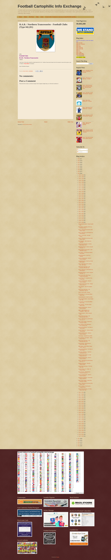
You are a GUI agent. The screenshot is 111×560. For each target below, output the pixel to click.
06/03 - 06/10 (81, 397)
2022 (79, 166)
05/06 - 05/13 (81, 405)
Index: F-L (78, 45)
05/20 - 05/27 (81, 401)
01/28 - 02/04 (81, 430)
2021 (79, 167)
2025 (79, 160)
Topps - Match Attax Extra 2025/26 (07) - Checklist (87, 108)
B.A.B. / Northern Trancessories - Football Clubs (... (84, 387)
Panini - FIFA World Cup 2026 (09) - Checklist (87, 78)
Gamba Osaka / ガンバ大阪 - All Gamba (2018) (84, 370)
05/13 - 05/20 (81, 403)
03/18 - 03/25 (81, 417)
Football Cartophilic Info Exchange (49, 6)
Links (42, 16)
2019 (79, 171)
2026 (79, 158)
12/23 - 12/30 (81, 176)
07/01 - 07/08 (81, 222)
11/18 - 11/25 (81, 185)
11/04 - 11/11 (81, 189)
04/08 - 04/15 (81, 412)
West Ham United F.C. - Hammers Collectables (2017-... (84, 352)
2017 (79, 438)
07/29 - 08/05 (81, 215)
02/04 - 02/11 (81, 428)
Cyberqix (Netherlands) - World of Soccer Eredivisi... (84, 259)
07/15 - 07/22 (81, 218)
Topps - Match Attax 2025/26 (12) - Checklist (87, 101)
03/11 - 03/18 (81, 419)
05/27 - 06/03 (81, 399)
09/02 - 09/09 (81, 206)
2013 (79, 445)
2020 (79, 169)
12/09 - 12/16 (81, 180)
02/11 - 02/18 (81, 427)
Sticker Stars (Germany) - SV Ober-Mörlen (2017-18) (85, 389)
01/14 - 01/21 (81, 434)
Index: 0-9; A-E (79, 42)
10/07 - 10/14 (81, 196)
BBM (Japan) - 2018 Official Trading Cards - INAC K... (85, 347)
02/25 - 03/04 (81, 423)
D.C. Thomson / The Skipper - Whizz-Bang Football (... (85, 338)
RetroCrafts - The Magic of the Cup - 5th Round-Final (85, 227)
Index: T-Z (78, 51)
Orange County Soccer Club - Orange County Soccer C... (85, 284)
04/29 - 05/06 (81, 406)
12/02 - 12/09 (81, 182)
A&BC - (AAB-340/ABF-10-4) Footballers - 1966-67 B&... (84, 311)
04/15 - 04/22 (81, 410)
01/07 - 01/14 (81, 436)
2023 (79, 164)
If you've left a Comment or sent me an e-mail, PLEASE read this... (60, 16)
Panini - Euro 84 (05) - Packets (84, 292)
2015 (79, 442)
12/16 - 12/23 (81, 178)
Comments (79, 151)
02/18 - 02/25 (81, 425)
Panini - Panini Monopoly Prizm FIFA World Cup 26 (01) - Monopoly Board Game (87, 87)
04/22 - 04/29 (81, 408)
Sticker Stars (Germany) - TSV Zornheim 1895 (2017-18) (84, 267)
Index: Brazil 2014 (79, 53)
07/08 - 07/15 (81, 220)
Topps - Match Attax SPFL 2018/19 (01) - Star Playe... (85, 264)
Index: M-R (78, 46)
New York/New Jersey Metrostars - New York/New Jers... (84, 325)
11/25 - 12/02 (81, 184)
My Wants (31, 16)
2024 (79, 162)
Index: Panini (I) (79, 47)
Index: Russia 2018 (80, 54)
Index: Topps (79, 52)
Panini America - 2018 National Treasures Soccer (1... (84, 372)
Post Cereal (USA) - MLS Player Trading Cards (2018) (84, 276)
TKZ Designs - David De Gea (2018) (85, 335)
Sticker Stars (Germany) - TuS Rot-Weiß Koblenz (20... (85, 244)
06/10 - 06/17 (81, 395)
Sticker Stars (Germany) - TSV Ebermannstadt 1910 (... (84, 316)
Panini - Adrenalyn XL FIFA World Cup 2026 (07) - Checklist (88, 71)
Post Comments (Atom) (27, 124)
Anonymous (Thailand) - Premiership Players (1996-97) (85, 378)
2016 (79, 440)
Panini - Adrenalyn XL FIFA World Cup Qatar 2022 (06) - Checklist (88, 130)
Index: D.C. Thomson (80, 44)
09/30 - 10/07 (81, 198)
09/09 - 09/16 (81, 204)
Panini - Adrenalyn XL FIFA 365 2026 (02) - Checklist (88, 93)
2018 (79, 173)
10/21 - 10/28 (81, 193)
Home (20, 16)
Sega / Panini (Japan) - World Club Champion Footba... (85, 322)
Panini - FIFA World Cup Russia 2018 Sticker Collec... (85, 230)
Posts (78, 149)
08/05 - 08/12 (81, 213)
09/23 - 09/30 (81, 200)
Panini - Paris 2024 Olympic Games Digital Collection (88, 138)
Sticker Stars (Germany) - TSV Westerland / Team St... (84, 290)
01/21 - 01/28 (81, 432)
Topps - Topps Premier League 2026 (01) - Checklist (87, 123)
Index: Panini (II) (79, 48)
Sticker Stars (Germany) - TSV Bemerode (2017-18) (84, 341)
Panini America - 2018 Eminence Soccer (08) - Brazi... (84, 344)
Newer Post (21, 122)
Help (37, 16)
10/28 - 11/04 (81, 191)
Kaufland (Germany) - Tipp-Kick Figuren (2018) (84, 364)
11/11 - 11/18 (81, 187)
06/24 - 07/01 (81, 392)
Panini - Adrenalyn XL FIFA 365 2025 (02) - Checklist (88, 116)
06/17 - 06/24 (81, 394)
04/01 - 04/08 (81, 414)
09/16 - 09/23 (81, 202)
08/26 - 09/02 (81, 207)
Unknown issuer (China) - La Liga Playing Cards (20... (84, 355)
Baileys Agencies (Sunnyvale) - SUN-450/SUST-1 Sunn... (85, 250)
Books (25, 16)
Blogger (57, 557)
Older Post (70, 122)
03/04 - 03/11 (81, 421)
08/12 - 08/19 (81, 211)
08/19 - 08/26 (81, 209)
